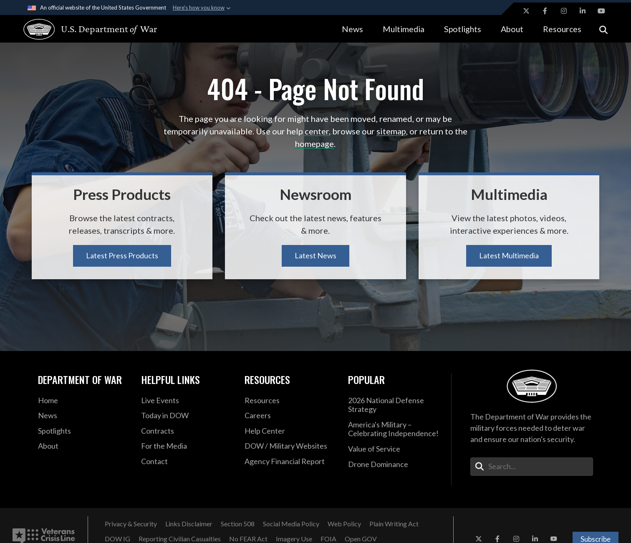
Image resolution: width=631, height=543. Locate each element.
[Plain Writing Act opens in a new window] (394, 523)
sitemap (391, 131)
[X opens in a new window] (526, 11)
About (512, 29)
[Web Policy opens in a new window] (344, 523)
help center (308, 131)
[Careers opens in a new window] (290, 415)
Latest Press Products (122, 255)
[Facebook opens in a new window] (545, 11)
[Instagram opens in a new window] (564, 11)
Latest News (315, 255)
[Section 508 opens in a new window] (238, 523)
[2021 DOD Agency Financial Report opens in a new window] (290, 461)
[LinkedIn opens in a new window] (582, 11)
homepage (314, 144)
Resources (562, 29)
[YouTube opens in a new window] (601, 11)
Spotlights (462, 29)
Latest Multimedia (509, 255)
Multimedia (403, 29)
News (352, 29)
